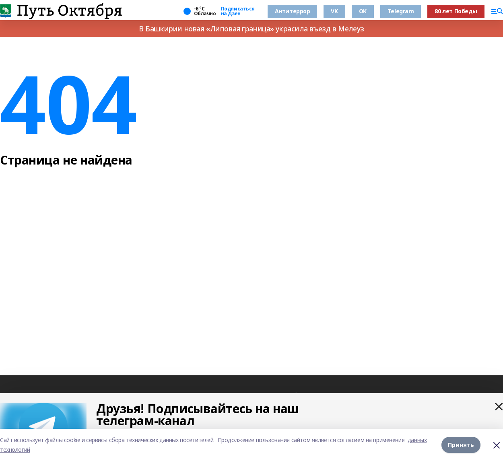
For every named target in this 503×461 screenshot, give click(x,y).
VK (334, 11)
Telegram (401, 11)
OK (363, 11)
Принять (461, 445)
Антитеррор (292, 11)
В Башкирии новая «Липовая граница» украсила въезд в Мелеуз (251, 28)
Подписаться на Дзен (238, 11)
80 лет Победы (456, 11)
